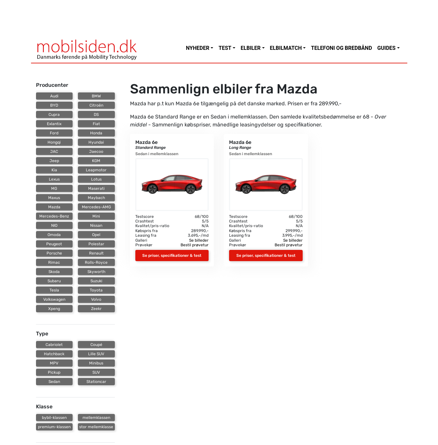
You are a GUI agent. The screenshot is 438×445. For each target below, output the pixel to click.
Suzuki (96, 281)
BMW (96, 96)
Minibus (96, 363)
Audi (54, 96)
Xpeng (54, 308)
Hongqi (54, 142)
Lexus (54, 179)
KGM (96, 160)
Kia (54, 170)
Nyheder (197, 48)
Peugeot (54, 244)
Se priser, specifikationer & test (171, 255)
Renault (96, 253)
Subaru (54, 281)
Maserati (96, 188)
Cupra (54, 114)
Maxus (54, 197)
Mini (96, 216)
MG (54, 188)
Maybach (96, 197)
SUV (96, 372)
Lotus (96, 179)
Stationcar (96, 381)
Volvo (96, 299)
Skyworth (96, 271)
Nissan (96, 225)
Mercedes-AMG (96, 207)
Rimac (54, 262)
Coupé (96, 344)
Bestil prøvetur (195, 245)
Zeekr (96, 308)
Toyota (96, 290)
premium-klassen (54, 427)
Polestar (96, 244)
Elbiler (250, 48)
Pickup (54, 372)
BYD (54, 105)
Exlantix (54, 123)
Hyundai (96, 142)
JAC (54, 151)
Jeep (54, 160)
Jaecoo (96, 151)
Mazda (54, 207)
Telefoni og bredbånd (341, 48)
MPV (54, 363)
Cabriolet (54, 344)
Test (225, 48)
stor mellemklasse (96, 427)
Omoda (54, 234)
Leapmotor (96, 170)
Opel (96, 234)
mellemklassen (96, 417)
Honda (96, 133)
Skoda (54, 271)
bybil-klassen (54, 417)
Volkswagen (54, 299)
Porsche (54, 253)
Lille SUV (96, 354)
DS (96, 114)
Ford (54, 133)
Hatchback (54, 354)
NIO (54, 225)
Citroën (96, 105)
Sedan (54, 381)
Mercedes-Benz (54, 216)
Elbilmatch (286, 48)
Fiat (96, 123)
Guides (386, 48)
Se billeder (199, 240)
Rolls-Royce (96, 262)
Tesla (54, 290)
